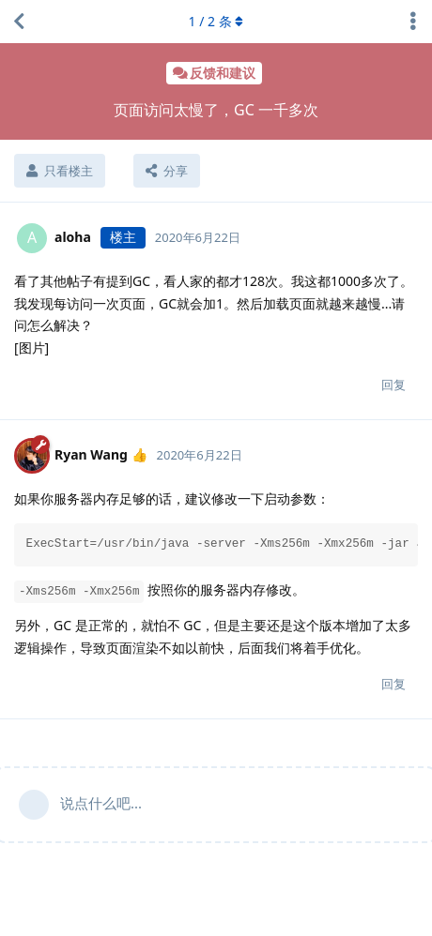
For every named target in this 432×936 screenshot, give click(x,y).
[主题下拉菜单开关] (413, 21)
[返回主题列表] (19, 21)
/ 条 (216, 21)
